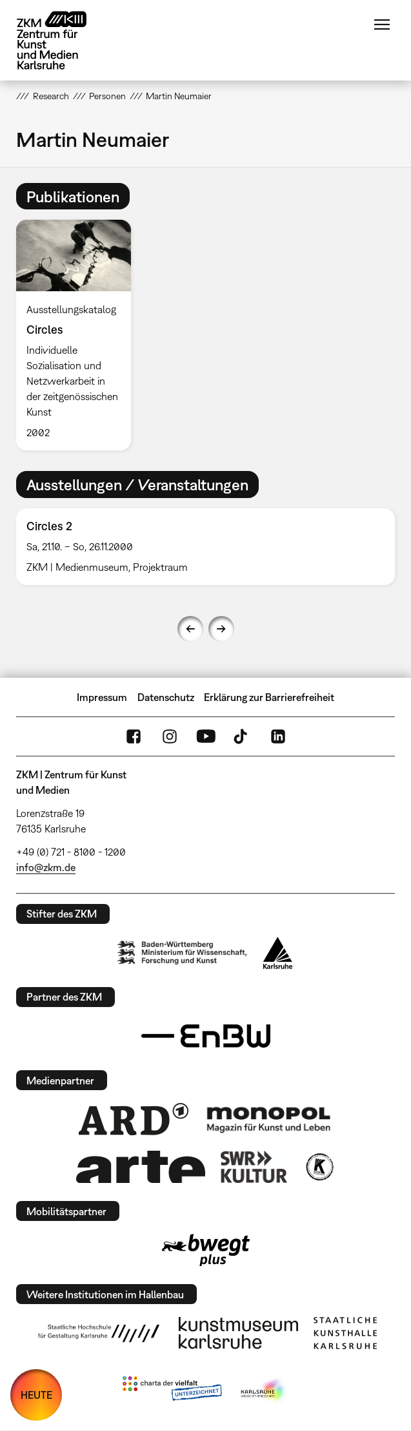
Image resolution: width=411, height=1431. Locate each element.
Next (221, 629)
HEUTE (36, 1395)
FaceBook (133, 736)
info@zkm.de (45, 867)
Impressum (102, 697)
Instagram (170, 736)
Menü (382, 24)
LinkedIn (278, 736)
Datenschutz (165, 697)
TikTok (242, 736)
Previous (190, 629)
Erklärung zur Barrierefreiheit (269, 697)
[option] (78, 335)
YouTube (206, 736)
